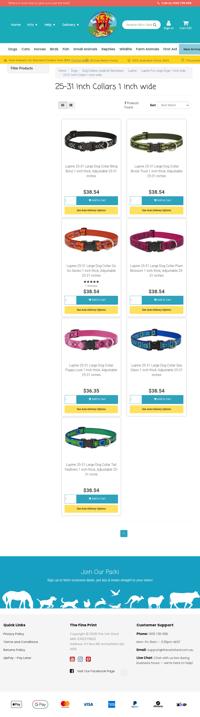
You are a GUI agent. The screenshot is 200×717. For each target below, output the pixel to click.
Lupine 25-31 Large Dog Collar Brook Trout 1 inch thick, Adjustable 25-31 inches (157, 171)
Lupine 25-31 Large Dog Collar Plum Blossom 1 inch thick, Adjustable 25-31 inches (156, 271)
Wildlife (125, 49)
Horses (40, 49)
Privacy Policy (13, 634)
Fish (66, 49)
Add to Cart (97, 199)
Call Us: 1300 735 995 (175, 3)
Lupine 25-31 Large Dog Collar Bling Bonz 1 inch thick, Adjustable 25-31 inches (91, 171)
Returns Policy (14, 650)
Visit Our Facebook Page (92, 671)
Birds (54, 49)
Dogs (12, 49)
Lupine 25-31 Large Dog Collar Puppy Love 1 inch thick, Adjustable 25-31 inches (91, 370)
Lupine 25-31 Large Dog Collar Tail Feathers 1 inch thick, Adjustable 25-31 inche (91, 469)
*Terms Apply (80, 60)
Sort (152, 105)
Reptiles (108, 49)
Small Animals (85, 49)
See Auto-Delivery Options (91, 209)
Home (16, 25)
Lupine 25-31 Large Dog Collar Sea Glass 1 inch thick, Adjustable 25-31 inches (157, 370)
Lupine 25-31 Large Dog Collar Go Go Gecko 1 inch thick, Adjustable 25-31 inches (91, 271)
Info (32, 25)
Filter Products (22, 68)
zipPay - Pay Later (17, 658)
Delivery (70, 25)
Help (50, 25)
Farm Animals (147, 49)
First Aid (170, 49)
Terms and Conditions (20, 642)
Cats (25, 49)
